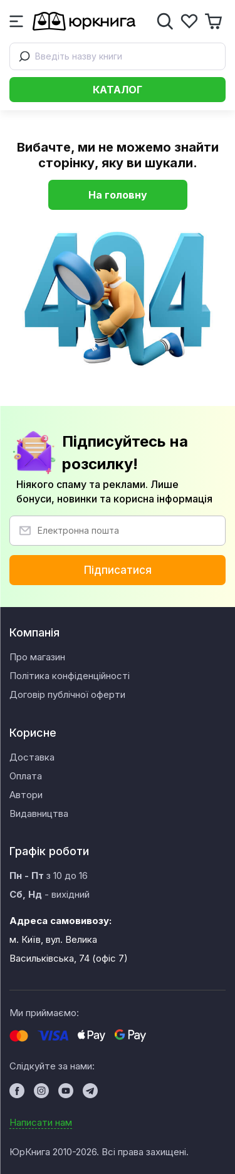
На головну (117, 195)
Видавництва (38, 813)
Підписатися (118, 570)
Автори (26, 795)
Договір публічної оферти (67, 694)
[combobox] (117, 56)
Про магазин (37, 657)
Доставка (32, 757)
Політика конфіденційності (69, 676)
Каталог (117, 89)
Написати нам (40, 1122)
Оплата (25, 776)
